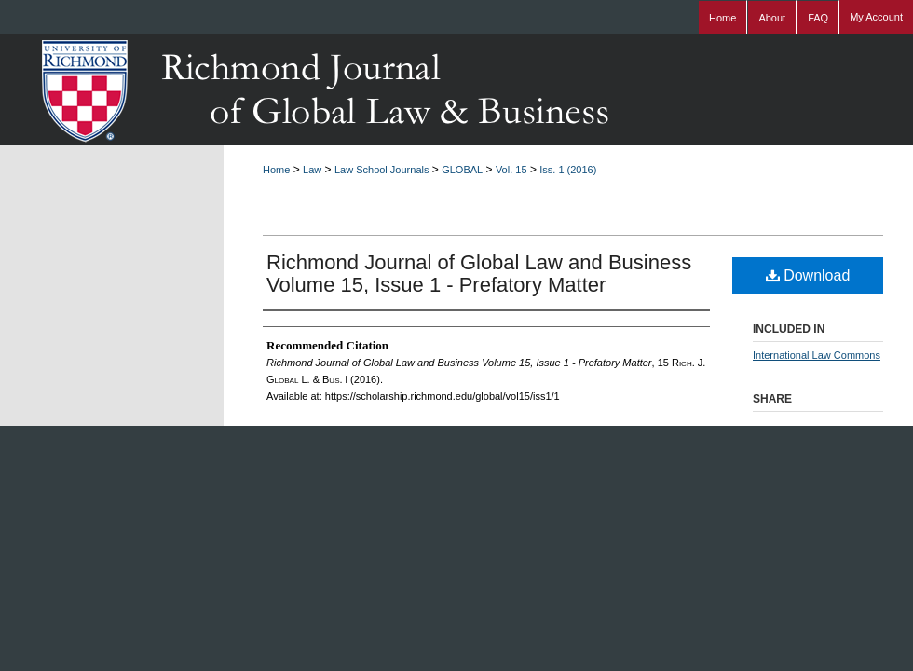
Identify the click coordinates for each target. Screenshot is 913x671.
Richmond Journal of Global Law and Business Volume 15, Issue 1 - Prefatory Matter (478, 273)
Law (312, 169)
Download (808, 275)
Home (276, 169)
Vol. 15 (511, 169)
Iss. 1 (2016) (567, 169)
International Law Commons (816, 355)
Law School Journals (381, 169)
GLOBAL (462, 169)
